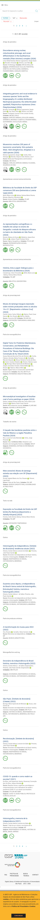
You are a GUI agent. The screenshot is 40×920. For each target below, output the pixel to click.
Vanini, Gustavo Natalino (12, 362)
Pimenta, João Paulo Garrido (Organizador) (16, 667)
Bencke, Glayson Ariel (17, 157)
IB (25, 65)
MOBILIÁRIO (31, 320)
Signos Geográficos (14, 241)
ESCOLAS (13, 796)
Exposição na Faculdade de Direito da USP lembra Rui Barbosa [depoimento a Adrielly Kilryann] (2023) (20, 512)
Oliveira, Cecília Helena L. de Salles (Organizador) (18, 666)
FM (24, 318)
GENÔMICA (24, 69)
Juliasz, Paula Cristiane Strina (20, 239)
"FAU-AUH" (7, 22)
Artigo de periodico (9, 42)
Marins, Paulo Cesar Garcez (19, 403)
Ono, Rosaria (14, 316)
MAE (35, 405)
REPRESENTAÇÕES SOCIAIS (17, 243)
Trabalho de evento (9, 422)
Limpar (36, 21)
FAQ (5, 875)
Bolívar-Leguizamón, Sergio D (12, 155)
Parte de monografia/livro (12, 334)
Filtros (5, 18)
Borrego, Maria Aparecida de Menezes (18, 364)
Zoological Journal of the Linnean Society (20, 113)
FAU (30, 318)
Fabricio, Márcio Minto (17, 368)
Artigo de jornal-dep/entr (11, 295)
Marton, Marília (24, 316)
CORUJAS (12, 163)
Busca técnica (26, 874)
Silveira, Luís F (29, 157)
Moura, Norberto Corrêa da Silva (26, 360)
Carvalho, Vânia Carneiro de (21, 632)
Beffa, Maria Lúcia (8, 195)
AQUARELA (12, 407)
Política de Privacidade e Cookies (23, 906)
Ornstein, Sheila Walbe (21, 366)
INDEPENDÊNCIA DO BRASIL (18, 559)
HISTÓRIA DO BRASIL (9, 604)
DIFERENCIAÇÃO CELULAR (17, 67)
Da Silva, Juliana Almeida (13, 783)
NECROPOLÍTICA (8, 245)
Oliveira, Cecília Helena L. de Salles (13, 594)
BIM (30, 374)
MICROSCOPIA (21, 407)
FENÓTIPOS (29, 67)
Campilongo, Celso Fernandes (12, 273)
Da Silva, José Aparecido (10, 781)
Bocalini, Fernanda (10, 63)
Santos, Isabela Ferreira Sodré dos (13, 401)
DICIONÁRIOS (13, 602)
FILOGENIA (31, 163)
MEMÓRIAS (18, 561)
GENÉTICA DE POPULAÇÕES (12, 69)
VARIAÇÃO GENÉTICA (21, 71)
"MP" (15, 18)
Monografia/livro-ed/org (11, 652)
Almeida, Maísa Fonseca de (16, 358)
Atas (9, 442)
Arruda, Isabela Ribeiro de (11, 478)
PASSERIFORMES (8, 71)
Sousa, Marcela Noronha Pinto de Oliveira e (16, 356)
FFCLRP (11, 791)
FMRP (19, 791)
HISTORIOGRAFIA (8, 561)
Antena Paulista (13, 199)
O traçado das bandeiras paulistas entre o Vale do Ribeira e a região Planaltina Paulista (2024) (19, 433)
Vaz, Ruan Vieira (14, 111)
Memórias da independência (16, 634)
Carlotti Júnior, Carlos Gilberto (12, 314)
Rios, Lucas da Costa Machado (12, 438)
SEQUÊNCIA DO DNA (9, 165)
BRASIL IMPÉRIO (13, 831)
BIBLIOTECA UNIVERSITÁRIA (17, 201)
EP (34, 444)
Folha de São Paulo (14, 482)
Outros (5, 537)
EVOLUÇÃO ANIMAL (28, 117)
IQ (29, 405)
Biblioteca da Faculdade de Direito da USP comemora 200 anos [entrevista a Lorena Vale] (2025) (20, 190)
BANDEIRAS (12, 446)
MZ (32, 65)
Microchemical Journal (15, 405)
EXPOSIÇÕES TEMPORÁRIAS (18, 320)
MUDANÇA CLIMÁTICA (18, 119)
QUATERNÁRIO (7, 122)
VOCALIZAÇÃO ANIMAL (20, 122)
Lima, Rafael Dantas (9, 61)
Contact (35, 875)
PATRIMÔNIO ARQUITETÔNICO (18, 374)
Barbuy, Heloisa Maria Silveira (26, 195)
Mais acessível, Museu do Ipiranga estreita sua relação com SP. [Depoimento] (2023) (20, 473)
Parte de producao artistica (12, 618)
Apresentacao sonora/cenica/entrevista (17, 179)
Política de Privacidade (14, 874)
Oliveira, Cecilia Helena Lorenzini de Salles (16, 551)
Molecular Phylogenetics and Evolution (20, 159)
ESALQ (28, 65)
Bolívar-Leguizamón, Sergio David (26, 61)
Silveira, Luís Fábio (24, 63)
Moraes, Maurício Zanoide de (12, 197)
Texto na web (7, 501)
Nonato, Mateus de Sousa (11, 237)
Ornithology (11, 65)
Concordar (18, 915)
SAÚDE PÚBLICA (21, 793)
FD (25, 199)
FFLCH (29, 241)
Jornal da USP (12, 318)
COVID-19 (12, 793)
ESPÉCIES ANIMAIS (15, 117)
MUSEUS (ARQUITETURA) (17, 484)
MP (23, 65)
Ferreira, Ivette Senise (9, 517)
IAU (19, 372)
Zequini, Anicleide (8, 366)
